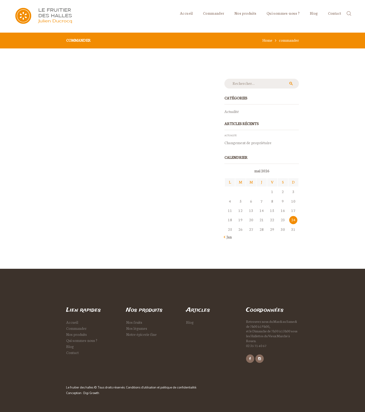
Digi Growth (91, 393)
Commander (76, 328)
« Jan (228, 236)
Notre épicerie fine (141, 334)
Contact (72, 352)
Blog (70, 346)
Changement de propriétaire (247, 142)
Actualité (231, 111)
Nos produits (76, 334)
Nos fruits (134, 322)
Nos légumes (136, 328)
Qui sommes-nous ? (81, 340)
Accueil (72, 322)
